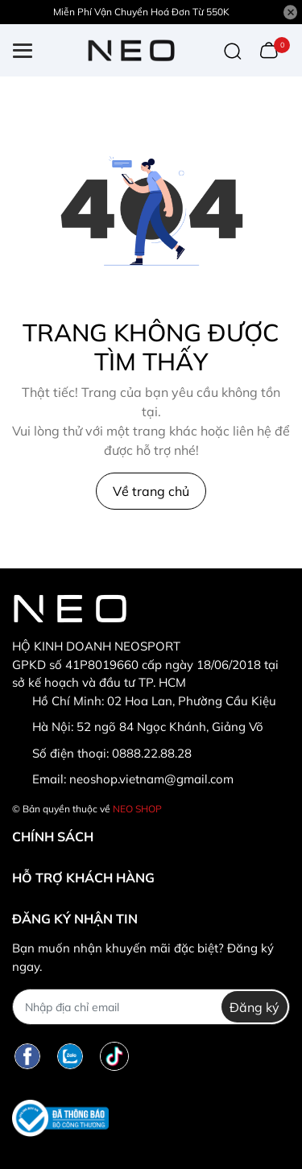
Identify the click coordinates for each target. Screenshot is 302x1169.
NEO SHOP (137, 809)
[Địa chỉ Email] (151, 1007)
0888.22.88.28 (152, 753)
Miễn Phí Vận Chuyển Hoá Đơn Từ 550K (141, 12)
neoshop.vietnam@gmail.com (151, 779)
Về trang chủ (151, 491)
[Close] (290, 12)
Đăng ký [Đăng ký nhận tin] (254, 1007)
